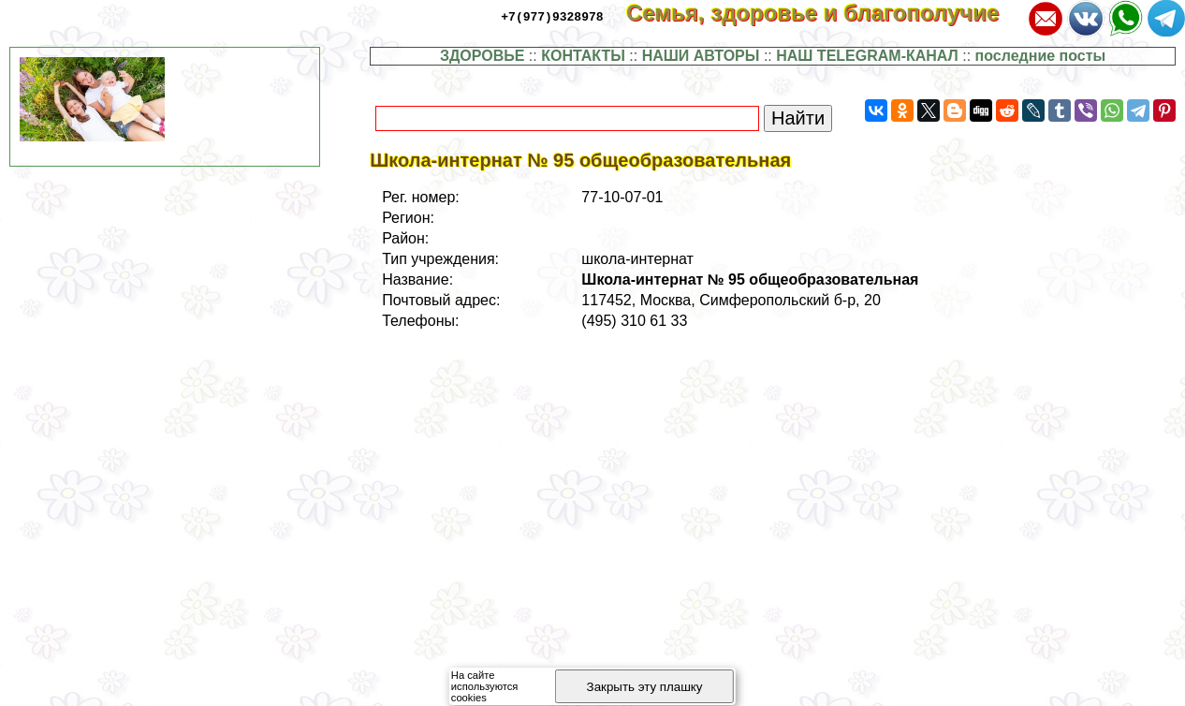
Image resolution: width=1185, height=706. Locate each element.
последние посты (1040, 56)
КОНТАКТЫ (583, 56)
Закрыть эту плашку (645, 687)
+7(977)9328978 (552, 15)
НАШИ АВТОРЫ (701, 56)
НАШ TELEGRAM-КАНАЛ (867, 56)
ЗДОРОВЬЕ (482, 56)
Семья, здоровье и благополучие (825, 12)
